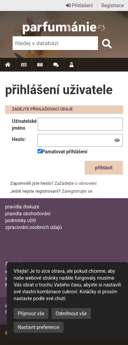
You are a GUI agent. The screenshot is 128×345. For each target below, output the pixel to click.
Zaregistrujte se (77, 191)
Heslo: (19, 139)
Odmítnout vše (71, 313)
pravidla (22, 206)
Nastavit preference (38, 327)
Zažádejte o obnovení (76, 183)
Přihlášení (79, 5)
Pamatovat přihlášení (62, 151)
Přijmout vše (31, 313)
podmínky (20, 220)
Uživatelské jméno (24, 124)
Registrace (112, 5)
